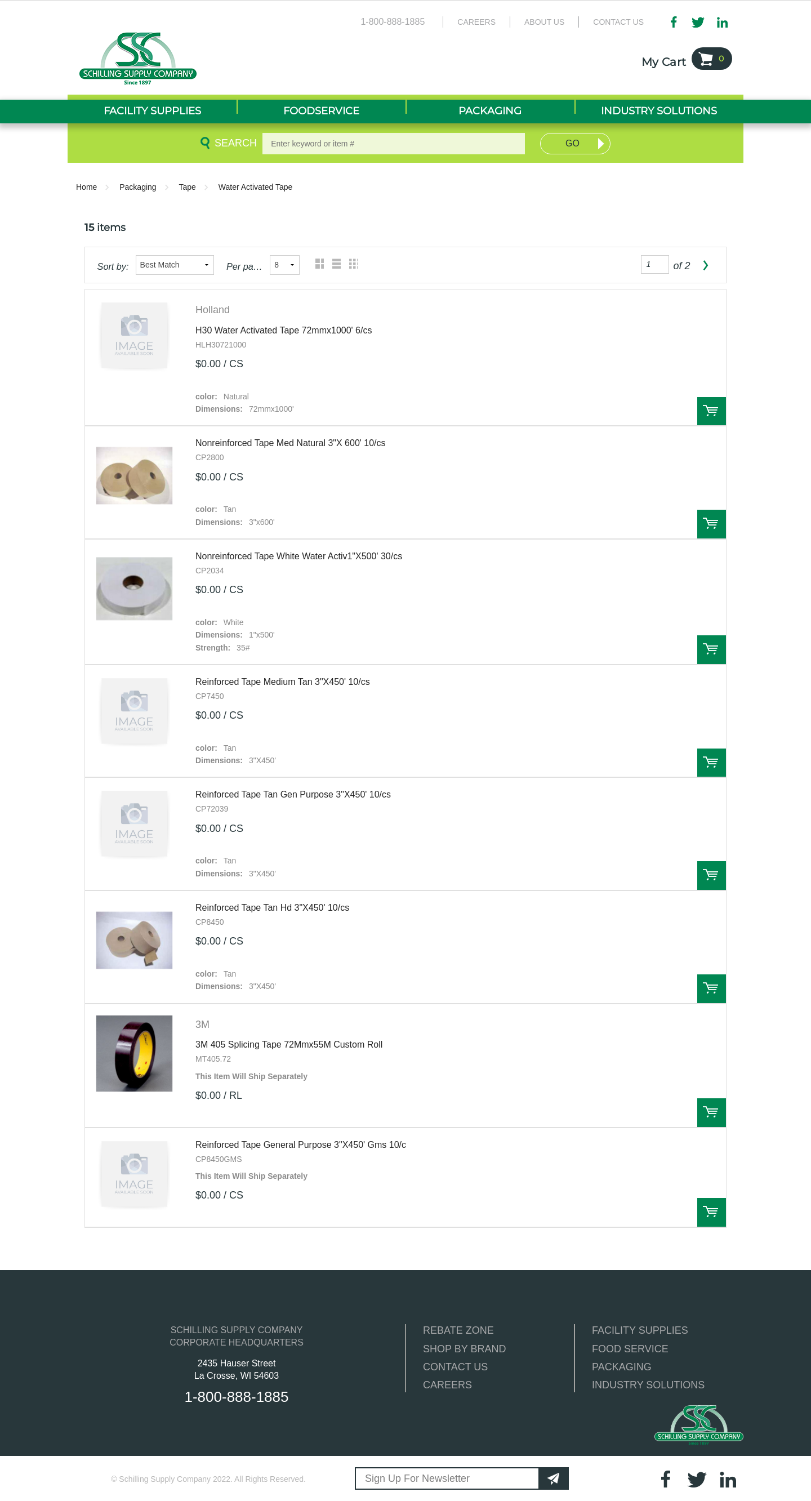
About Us (544, 21)
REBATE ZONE (458, 1330)
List (334, 265)
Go (572, 143)
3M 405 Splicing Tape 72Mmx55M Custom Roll (288, 1044)
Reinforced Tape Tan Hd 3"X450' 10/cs (272, 907)
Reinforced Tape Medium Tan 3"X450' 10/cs (282, 682)
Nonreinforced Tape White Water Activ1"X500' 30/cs (298, 556)
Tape (187, 186)
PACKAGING (622, 1367)
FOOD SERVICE (630, 1349)
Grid (317, 265)
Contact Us (618, 21)
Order (711, 411)
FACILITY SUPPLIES (640, 1330)
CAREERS (447, 1385)
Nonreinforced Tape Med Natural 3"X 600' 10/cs (290, 443)
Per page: (244, 266)
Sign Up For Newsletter (417, 1478)
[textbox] (393, 143)
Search (234, 143)
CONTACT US (455, 1367)
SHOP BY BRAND (464, 1349)
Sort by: (113, 266)
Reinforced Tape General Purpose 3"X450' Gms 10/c (300, 1145)
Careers (476, 21)
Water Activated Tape (256, 186)
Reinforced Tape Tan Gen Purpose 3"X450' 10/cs (293, 794)
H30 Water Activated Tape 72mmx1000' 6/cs (283, 330)
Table (351, 265)
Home (86, 186)
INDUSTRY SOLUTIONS (648, 1385)
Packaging (137, 186)
